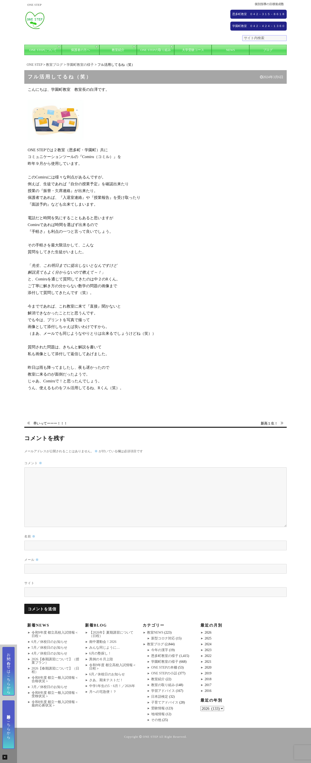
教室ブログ (155, 644)
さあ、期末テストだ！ (106, 680)
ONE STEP (150, 736)
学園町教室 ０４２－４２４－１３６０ (258, 26)
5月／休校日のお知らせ (49, 647)
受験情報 (158, 708)
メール (31, 560)
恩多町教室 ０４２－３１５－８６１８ (258, 14)
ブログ (268, 50)
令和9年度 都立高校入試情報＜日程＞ (55, 634)
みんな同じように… (104, 647)
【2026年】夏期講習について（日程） (111, 634)
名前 (29, 536)
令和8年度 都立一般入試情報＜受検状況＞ (55, 694)
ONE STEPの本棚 (164, 667)
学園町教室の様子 (164, 661)
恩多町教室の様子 (164, 656)
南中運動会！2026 (102, 642)
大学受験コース (193, 50)
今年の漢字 (159, 650)
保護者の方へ (80, 50)
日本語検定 (159, 696)
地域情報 (158, 714)
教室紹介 (118, 50)
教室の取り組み (163, 685)
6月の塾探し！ (100, 653)
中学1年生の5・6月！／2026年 (112, 686)
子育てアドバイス (164, 702)
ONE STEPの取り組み (155, 50)
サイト (29, 583)
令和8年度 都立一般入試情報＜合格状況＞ (55, 679)
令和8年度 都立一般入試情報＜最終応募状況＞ (55, 703)
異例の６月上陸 (101, 659)
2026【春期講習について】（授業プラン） (55, 660)
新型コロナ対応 (163, 638)
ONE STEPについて (43, 50)
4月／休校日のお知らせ (49, 653)
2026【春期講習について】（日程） (55, 670)
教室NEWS (155, 632)
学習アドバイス (163, 691)
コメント (33, 463)
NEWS (230, 50)
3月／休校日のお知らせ (49, 687)
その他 (156, 720)
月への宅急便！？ (102, 692)
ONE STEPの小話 (164, 673)
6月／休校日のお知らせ (49, 642)
